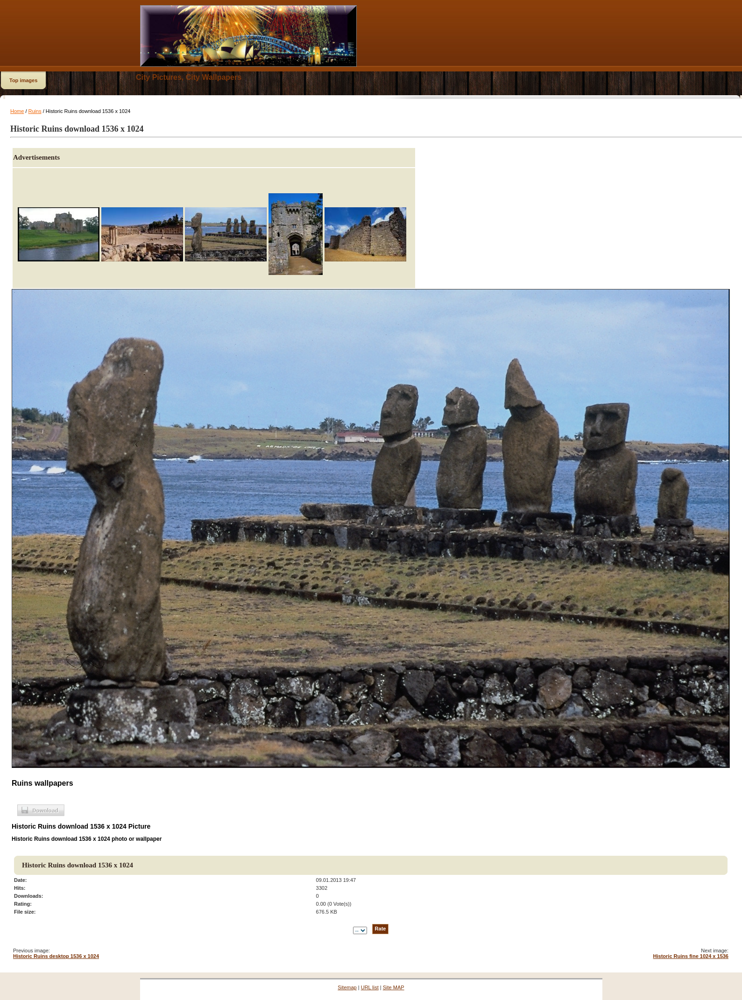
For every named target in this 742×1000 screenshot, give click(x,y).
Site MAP (393, 987)
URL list (370, 987)
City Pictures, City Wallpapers (188, 77)
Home (17, 111)
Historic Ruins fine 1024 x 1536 (690, 956)
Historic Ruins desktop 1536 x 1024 (56, 956)
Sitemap (347, 987)
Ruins (35, 111)
